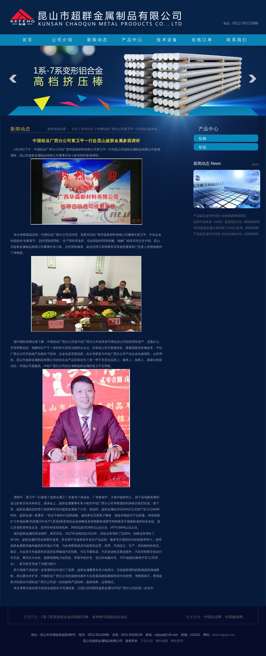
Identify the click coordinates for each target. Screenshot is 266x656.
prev (16, 82)
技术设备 (167, 40)
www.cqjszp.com (223, 635)
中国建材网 (234, 617)
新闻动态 (97, 40)
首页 (28, 40)
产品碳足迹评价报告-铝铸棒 (212, 216)
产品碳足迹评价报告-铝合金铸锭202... (219, 234)
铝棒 (203, 139)
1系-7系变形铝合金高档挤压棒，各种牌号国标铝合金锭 (84, 617)
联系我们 (237, 40)
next (256, 82)
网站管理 (177, 641)
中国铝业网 (212, 617)
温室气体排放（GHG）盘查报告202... (218, 222)
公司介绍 (62, 40)
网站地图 (162, 641)
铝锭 (203, 147)
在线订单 (202, 40)
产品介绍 (147, 641)
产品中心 (132, 40)
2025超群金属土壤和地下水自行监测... (219, 228)
